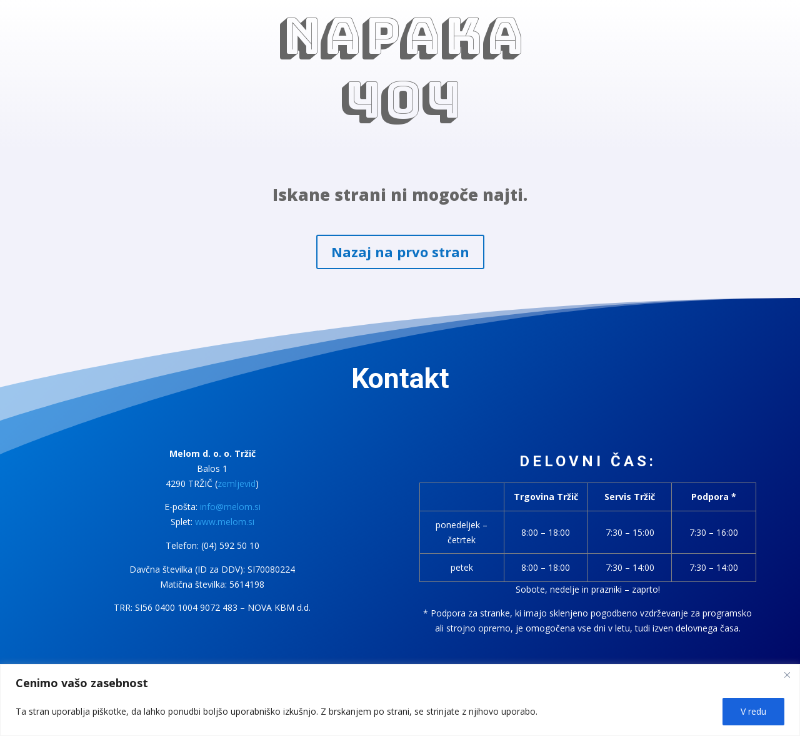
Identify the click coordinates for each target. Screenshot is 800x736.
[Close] (786, 674)
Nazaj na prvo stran (400, 251)
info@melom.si (230, 507)
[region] (400, 700)
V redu (753, 711)
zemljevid (237, 483)
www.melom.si (224, 522)
